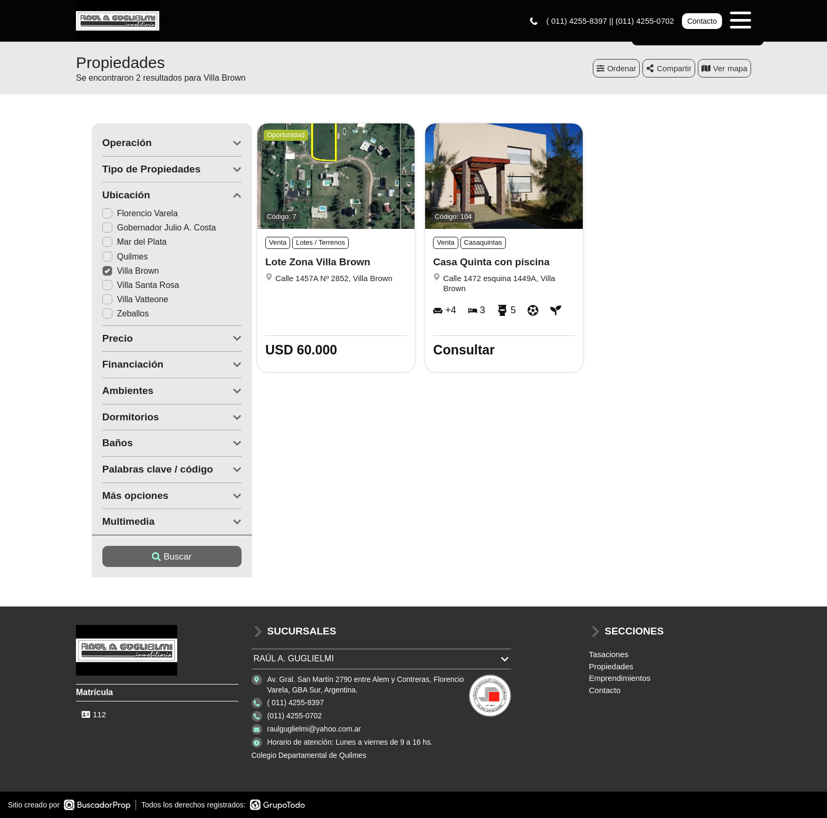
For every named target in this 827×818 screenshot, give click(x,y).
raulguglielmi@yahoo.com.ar (314, 729)
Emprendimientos (620, 678)
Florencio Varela (124, 214)
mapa (724, 68)
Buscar (156, 557)
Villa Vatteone (119, 300)
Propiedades (611, 666)
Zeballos (109, 314)
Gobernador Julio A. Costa (143, 228)
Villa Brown (114, 271)
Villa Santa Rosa (125, 286)
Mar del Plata (118, 242)
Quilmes (109, 257)
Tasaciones (609, 654)
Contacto (702, 21)
